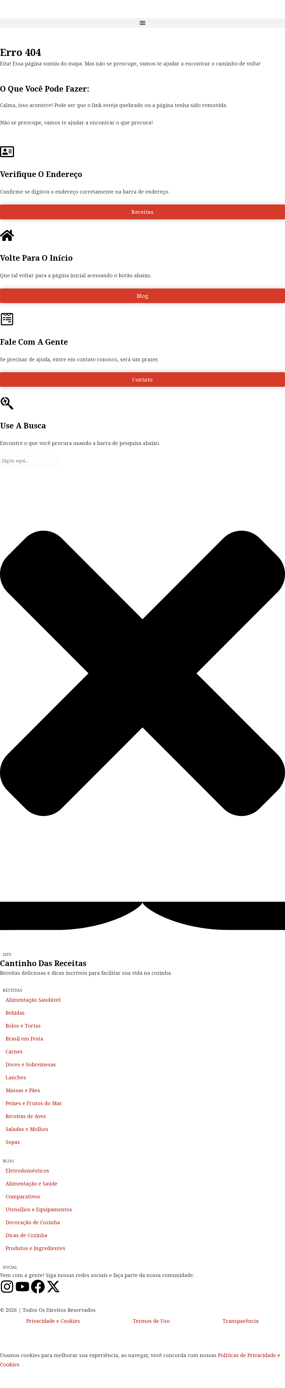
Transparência (240, 1320)
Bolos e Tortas (23, 1025)
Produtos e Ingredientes (35, 1248)
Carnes (14, 1051)
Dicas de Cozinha (26, 1235)
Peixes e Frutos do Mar (34, 1103)
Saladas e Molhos (27, 1129)
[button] (142, 23)
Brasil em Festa (24, 1038)
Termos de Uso (151, 1320)
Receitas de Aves (26, 1116)
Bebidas (15, 1012)
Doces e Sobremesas (31, 1064)
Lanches (16, 1077)
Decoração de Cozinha (33, 1222)
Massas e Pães (23, 1090)
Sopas (13, 1142)
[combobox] (29, 460)
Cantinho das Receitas (43, 963)
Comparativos (23, 1196)
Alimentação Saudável (33, 999)
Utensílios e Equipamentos (39, 1209)
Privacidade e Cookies (53, 1320)
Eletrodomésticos (27, 1170)
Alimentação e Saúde (32, 1183)
